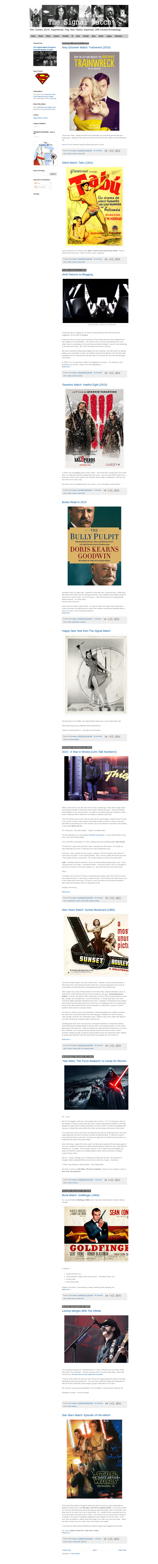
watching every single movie (46, 107)
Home (33, 36)
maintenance (76, 622)
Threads (86, 36)
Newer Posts (67, 1550)
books (69, 622)
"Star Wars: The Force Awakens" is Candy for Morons (94, 1061)
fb (72, 36)
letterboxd (118, 36)
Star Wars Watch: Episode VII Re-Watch (86, 1415)
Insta (78, 36)
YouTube (65, 36)
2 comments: (98, 490)
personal (74, 375)
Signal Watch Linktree (40, 118)
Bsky (94, 36)
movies (74, 153)
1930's (69, 262)
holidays (76, 739)
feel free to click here (97, 835)
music (69, 1406)
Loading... (36, 126)
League (109, 36)
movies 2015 (85, 901)
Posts (37, 183)
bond (69, 1298)
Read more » (66, 367)
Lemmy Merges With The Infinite (81, 1310)
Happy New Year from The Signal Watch (86, 630)
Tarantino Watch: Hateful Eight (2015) (84, 384)
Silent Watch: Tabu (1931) (77, 162)
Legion (70, 375)
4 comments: (98, 619)
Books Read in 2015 (74, 502)
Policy (48, 36)
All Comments (40, 187)
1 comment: (98, 1538)
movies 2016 (81, 153)
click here (53, 98)
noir (82, 1048)
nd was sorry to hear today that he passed (87, 1374)
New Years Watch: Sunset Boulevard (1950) (88, 909)
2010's (69, 153)
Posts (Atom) (75, 1554)
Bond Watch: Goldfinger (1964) (80, 1195)
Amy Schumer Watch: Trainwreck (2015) (86, 47)
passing (74, 1406)
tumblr (101, 36)
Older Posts (122, 1550)
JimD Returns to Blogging (77, 274)
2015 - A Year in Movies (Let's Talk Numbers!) (89, 751)
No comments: (98, 150)
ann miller (70, 739)
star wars (75, 1182)
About (41, 36)
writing (80, 375)
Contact (56, 36)
